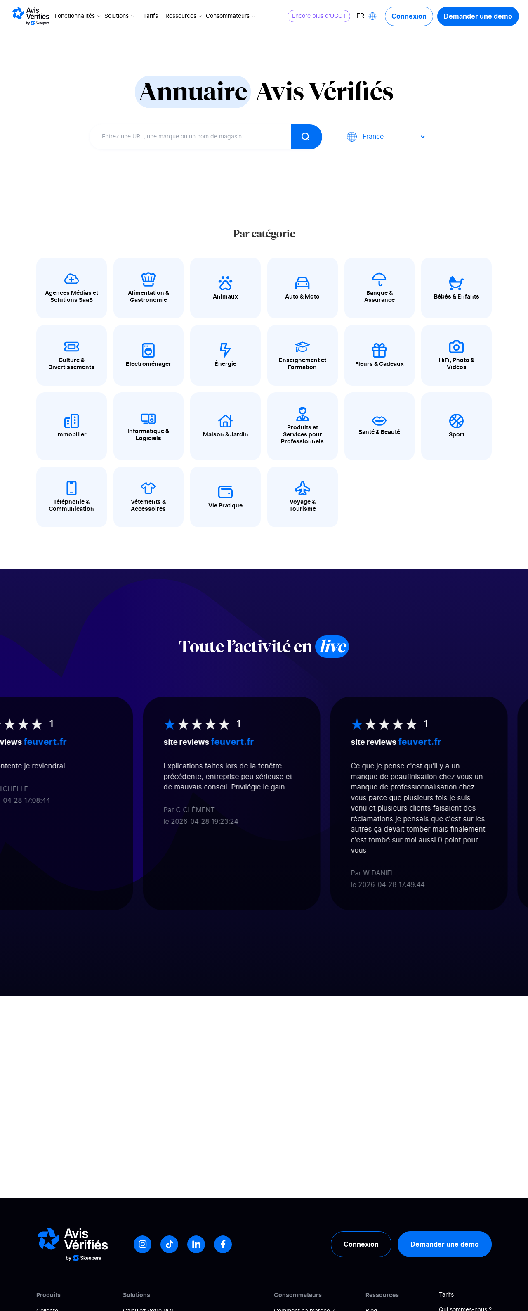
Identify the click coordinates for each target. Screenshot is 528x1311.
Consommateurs (231, 16)
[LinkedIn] (196, 1244)
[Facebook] (223, 1244)
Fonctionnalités (78, 16)
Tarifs (150, 16)
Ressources (184, 16)
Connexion (409, 16)
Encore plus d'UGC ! (319, 16)
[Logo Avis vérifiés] (31, 16)
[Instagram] (142, 1244)
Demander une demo (478, 16)
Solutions (120, 16)
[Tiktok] (169, 1244)
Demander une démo (444, 1244)
